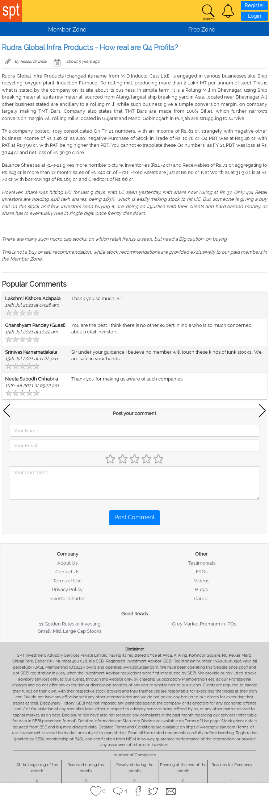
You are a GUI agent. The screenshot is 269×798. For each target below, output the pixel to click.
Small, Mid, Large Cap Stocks (69, 631)
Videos (201, 580)
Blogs (201, 589)
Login (254, 16)
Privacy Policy (67, 589)
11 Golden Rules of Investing (70, 624)
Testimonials (201, 563)
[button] (228, 11)
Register (254, 5)
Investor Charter (67, 598)
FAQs (201, 571)
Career (201, 598)
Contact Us (67, 571)
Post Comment (134, 517)
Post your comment (134, 413)
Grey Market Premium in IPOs (204, 624)
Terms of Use (67, 580)
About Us (67, 563)
